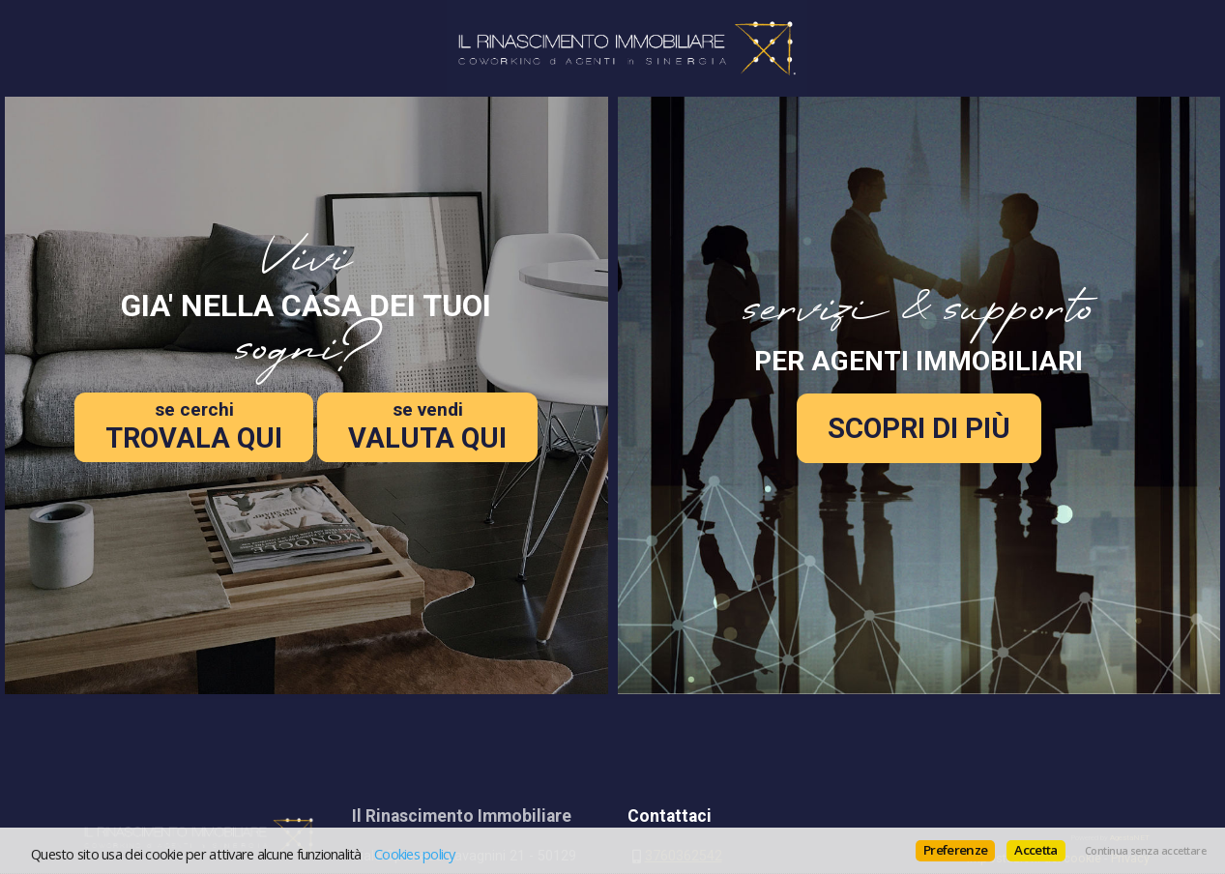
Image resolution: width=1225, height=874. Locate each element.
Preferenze (955, 850)
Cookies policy (414, 853)
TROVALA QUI (193, 426)
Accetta (1035, 850)
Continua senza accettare (1145, 851)
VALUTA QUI (427, 426)
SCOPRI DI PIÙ (919, 428)
